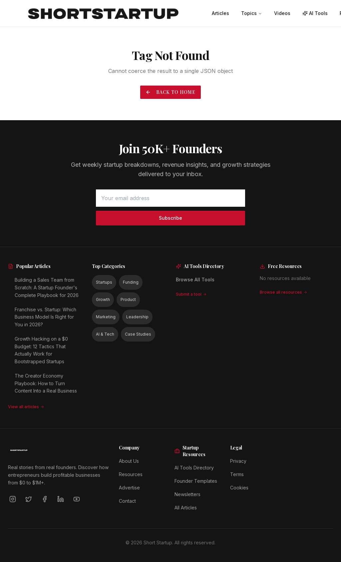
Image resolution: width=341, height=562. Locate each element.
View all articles (26, 406)
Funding (131, 282)
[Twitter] (28, 499)
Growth (103, 299)
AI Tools (315, 13)
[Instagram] (12, 499)
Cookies (239, 487)
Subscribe (170, 218)
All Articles (185, 507)
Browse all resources (283, 292)
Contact (127, 501)
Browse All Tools (195, 279)
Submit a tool (191, 294)
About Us (129, 461)
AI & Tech (105, 334)
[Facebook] (44, 499)
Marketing (106, 316)
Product (128, 299)
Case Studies (138, 334)
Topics (251, 13)
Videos (282, 13)
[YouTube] (76, 499)
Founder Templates (195, 481)
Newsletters (187, 494)
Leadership (137, 316)
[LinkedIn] (60, 499)
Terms (237, 474)
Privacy (238, 461)
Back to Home (170, 92)
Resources (131, 474)
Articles (220, 13)
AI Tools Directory (194, 467)
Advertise (129, 487)
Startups (104, 282)
